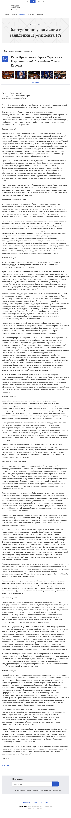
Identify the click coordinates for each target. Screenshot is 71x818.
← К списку (6, 765)
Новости (22, 14)
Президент (5, 14)
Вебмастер (26, 802)
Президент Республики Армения (15, 8)
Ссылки (35, 802)
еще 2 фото (36, 82)
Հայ (27, 1)
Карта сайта (44, 802)
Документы (30, 14)
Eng (39, 1)
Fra (44, 1)
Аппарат (14, 14)
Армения (40, 14)
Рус (33, 1)
